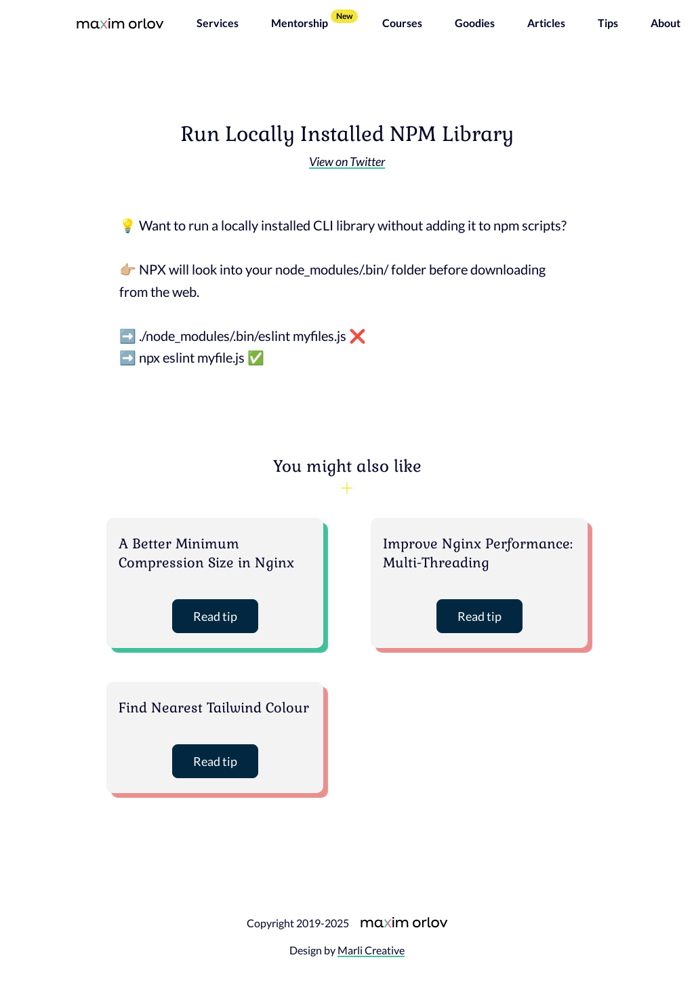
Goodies (475, 22)
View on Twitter (347, 161)
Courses (402, 22)
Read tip (215, 616)
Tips (608, 22)
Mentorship (299, 22)
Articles (546, 22)
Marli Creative (371, 950)
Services (218, 22)
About (665, 22)
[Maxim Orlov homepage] (120, 23)
